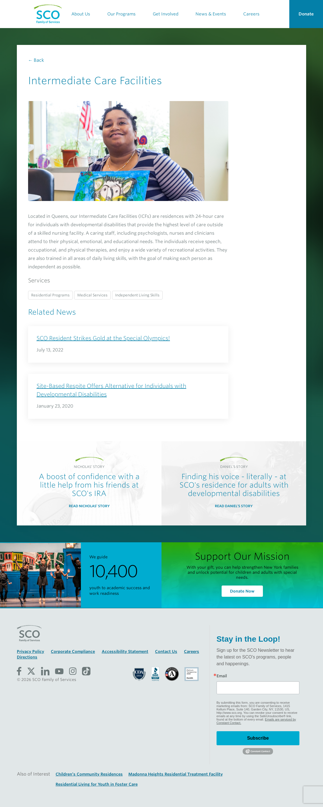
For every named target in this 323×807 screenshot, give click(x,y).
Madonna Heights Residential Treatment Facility (175, 774)
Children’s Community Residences (89, 774)
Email (222, 676)
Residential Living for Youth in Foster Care (97, 784)
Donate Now (242, 591)
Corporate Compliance (73, 651)
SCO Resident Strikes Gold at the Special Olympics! (103, 338)
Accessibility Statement (125, 651)
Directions (27, 657)
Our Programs (121, 14)
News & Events (210, 14)
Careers (251, 14)
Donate (306, 14)
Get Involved (165, 14)
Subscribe (258, 738)
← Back (36, 60)
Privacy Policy (30, 651)
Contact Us (166, 651)
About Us (80, 14)
